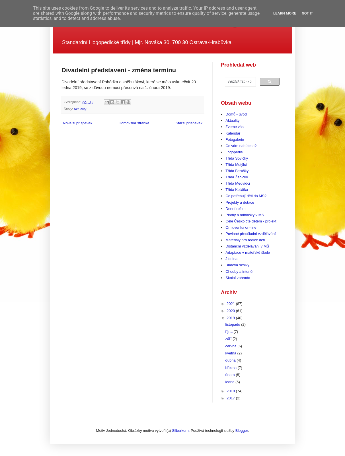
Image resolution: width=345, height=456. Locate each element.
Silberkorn (180, 430)
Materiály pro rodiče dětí (245, 240)
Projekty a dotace (239, 202)
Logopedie (234, 152)
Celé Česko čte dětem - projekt (250, 221)
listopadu (233, 324)
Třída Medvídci (237, 183)
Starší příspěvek (189, 123)
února (230, 375)
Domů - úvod (236, 114)
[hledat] (240, 81)
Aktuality (80, 109)
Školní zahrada (237, 278)
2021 (231, 304)
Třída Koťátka (236, 189)
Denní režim (235, 209)
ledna (230, 382)
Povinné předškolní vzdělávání (250, 234)
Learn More (284, 13)
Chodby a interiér (239, 271)
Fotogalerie (234, 139)
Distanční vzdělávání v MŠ (247, 246)
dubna (231, 360)
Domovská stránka (134, 123)
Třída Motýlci (236, 164)
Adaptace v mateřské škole (247, 252)
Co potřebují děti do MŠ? (245, 196)
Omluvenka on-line (240, 227)
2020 (231, 311)
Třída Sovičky (236, 158)
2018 (231, 391)
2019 (231, 318)
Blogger (241, 430)
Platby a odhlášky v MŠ (244, 215)
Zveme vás (234, 127)
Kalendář (232, 133)
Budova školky (237, 265)
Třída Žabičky (236, 177)
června (231, 346)
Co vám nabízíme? (240, 146)
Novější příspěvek (77, 123)
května (231, 353)
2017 (231, 398)
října (229, 331)
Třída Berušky (237, 171)
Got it (307, 13)
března (231, 368)
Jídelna (231, 259)
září (229, 339)
